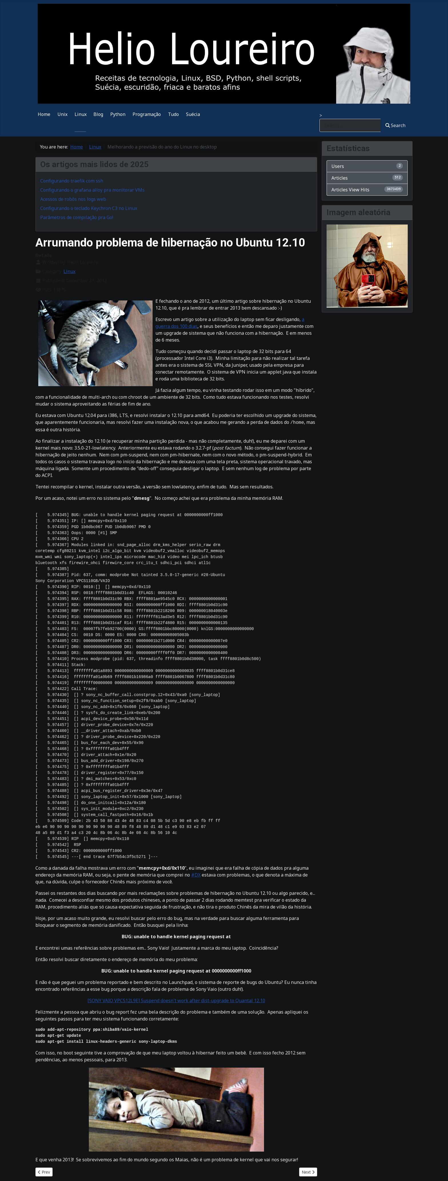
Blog (98, 114)
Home (44, 114)
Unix (62, 114)
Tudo (173, 114)
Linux (81, 114)
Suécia (193, 114)
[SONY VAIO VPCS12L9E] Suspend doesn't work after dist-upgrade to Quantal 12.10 (176, 1000)
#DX (196, 875)
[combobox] (350, 125)
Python (117, 114)
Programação (147, 114)
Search (395, 125)
